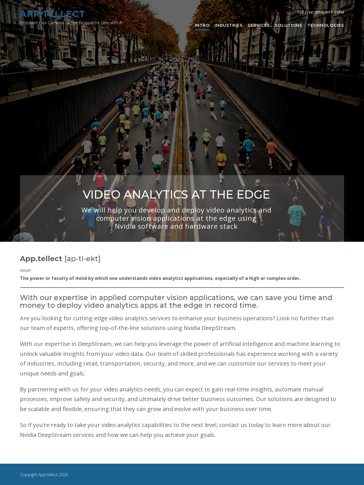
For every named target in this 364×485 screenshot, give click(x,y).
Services (259, 25)
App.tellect (52, 14)
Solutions (288, 25)
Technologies (325, 25)
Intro (202, 25)
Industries (229, 25)
